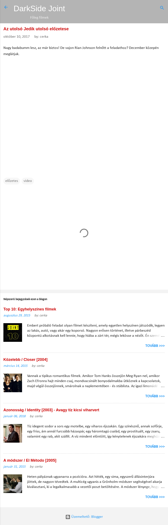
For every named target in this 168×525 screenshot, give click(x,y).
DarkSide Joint (39, 8)
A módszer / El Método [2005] (29, 460)
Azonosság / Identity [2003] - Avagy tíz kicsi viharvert (51, 410)
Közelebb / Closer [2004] (25, 359)
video (28, 181)
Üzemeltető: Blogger (84, 517)
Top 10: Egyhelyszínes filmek (29, 309)
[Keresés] (162, 8)
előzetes (11, 181)
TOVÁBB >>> (155, 346)
